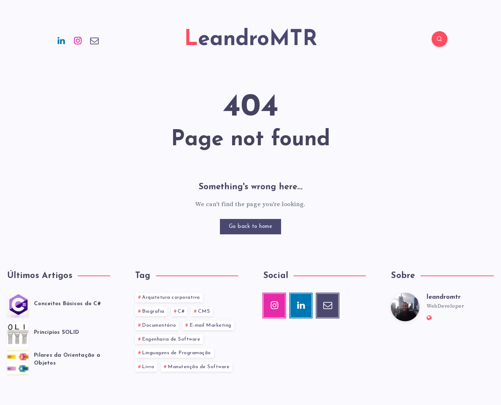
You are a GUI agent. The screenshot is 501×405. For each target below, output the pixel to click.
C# (181, 311)
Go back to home (250, 226)
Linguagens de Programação (176, 353)
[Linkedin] (61, 40)
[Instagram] (78, 40)
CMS (204, 311)
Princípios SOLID (56, 332)
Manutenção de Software (199, 367)
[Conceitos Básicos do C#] (18, 304)
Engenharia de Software (171, 339)
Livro (148, 367)
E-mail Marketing (210, 325)
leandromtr (444, 297)
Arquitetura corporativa (171, 297)
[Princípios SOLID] (18, 333)
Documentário (159, 325)
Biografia (153, 311)
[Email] (95, 40)
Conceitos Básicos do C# (67, 304)
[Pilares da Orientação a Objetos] (18, 361)
